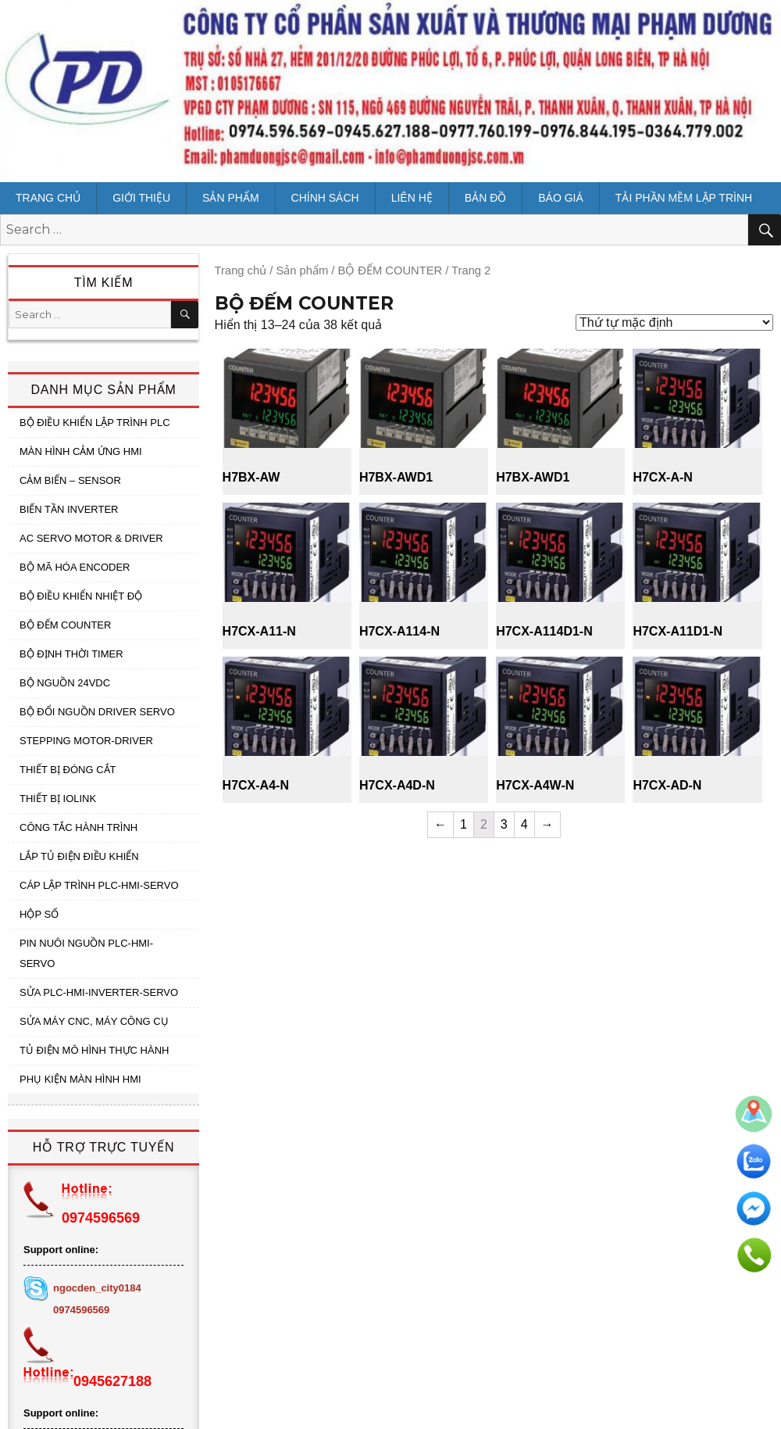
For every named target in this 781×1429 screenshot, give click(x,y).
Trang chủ (48, 198)
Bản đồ (485, 198)
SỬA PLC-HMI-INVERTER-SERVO (99, 992)
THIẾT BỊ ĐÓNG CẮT (68, 769)
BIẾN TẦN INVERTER (69, 509)
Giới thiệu (141, 198)
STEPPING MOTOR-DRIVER (86, 741)
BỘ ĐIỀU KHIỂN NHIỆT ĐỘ (81, 596)
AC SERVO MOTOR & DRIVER (91, 538)
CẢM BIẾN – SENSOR (70, 480)
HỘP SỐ (39, 914)
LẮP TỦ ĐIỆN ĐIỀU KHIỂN (79, 856)
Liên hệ (412, 198)
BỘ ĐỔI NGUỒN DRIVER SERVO (97, 712)
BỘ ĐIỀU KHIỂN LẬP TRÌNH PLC (95, 422)
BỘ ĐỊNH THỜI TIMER (71, 654)
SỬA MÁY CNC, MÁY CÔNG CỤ (94, 1021)
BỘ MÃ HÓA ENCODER (75, 567)
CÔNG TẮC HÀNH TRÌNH (78, 827)
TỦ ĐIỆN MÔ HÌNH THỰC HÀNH (94, 1050)
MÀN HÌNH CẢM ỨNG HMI (81, 451)
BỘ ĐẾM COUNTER (65, 625)
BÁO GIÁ (560, 198)
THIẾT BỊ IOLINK (58, 798)
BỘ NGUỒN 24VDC (65, 683)
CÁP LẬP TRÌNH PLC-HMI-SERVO (99, 885)
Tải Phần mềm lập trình (683, 198)
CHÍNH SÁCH (325, 198)
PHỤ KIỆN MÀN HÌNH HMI (80, 1079)
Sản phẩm (230, 198)
